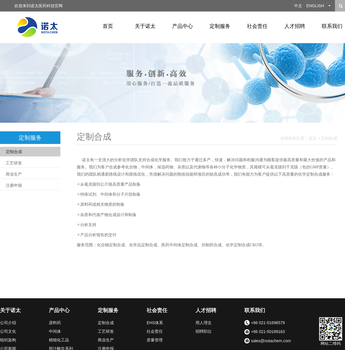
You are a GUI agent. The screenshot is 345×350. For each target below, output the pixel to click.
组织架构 (8, 340)
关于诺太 (145, 26)
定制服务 (220, 26)
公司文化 (8, 331)
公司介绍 (8, 322)
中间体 (55, 331)
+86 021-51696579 (264, 323)
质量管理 (155, 340)
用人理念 (203, 322)
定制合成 (14, 151)
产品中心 (182, 26)
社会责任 (257, 26)
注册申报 (14, 185)
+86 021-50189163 (264, 332)
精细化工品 (59, 340)
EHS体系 (155, 322)
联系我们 (254, 310)
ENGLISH (315, 5)
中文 (298, 5)
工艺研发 (14, 163)
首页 (108, 26)
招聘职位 (203, 331)
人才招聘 (294, 26)
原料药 (55, 322)
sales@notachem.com (267, 341)
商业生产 (14, 174)
